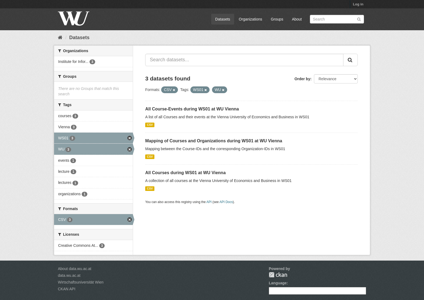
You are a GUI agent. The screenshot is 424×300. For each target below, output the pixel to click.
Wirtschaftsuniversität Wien (81, 282)
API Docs (226, 202)
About (297, 19)
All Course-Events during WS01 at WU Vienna (192, 109)
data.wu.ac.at (69, 275)
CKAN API (66, 289)
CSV (150, 124)
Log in (358, 4)
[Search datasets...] (244, 60)
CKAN (278, 275)
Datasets (222, 19)
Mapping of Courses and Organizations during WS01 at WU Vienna (213, 141)
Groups (277, 19)
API (208, 202)
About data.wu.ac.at (74, 269)
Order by (302, 79)
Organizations (250, 19)
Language (278, 283)
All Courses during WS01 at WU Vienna (185, 172)
